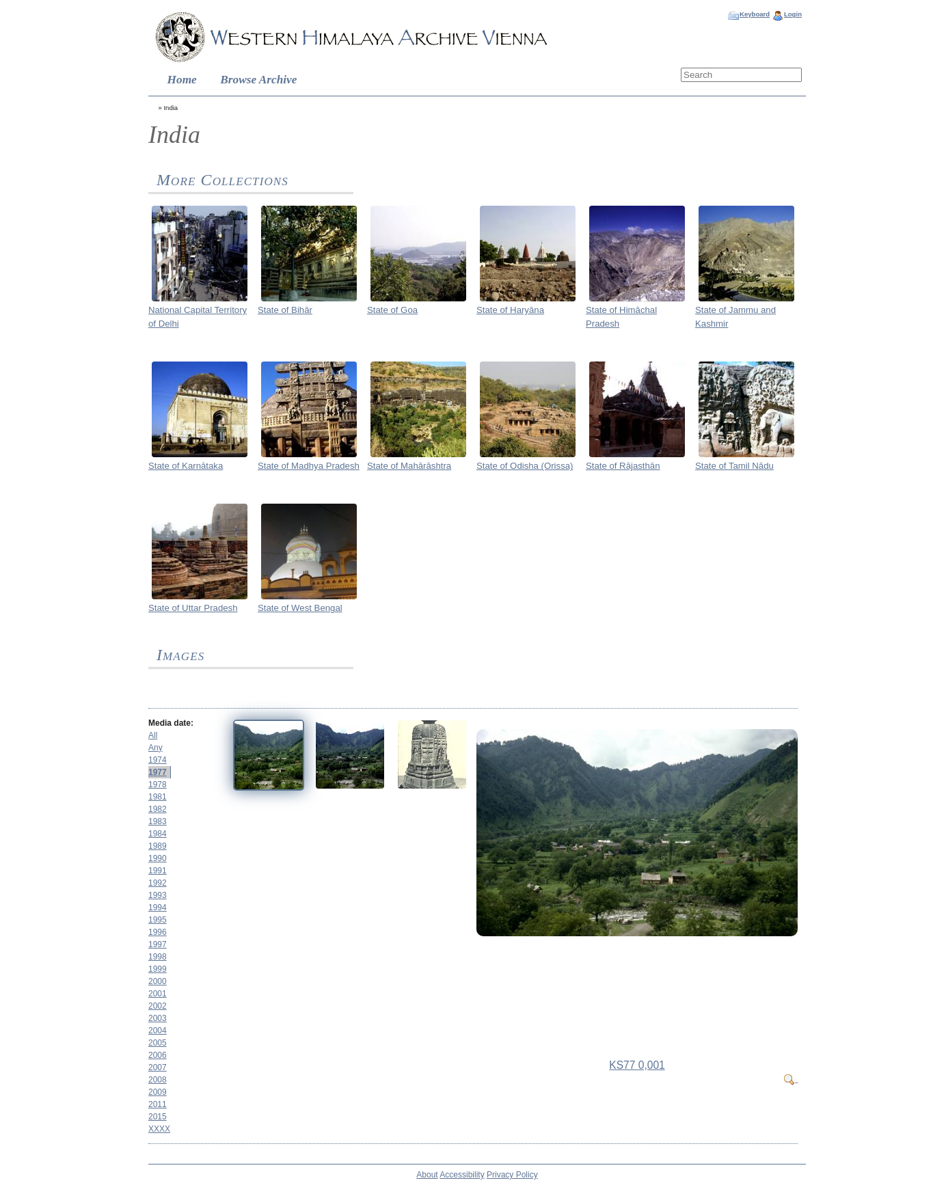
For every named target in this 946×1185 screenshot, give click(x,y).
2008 (157, 1080)
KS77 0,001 (637, 1065)
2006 (157, 1055)
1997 (157, 944)
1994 (157, 907)
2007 (157, 1067)
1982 (157, 809)
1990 (157, 858)
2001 (157, 993)
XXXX (159, 1129)
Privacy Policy (512, 1175)
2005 (157, 1043)
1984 (157, 834)
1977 (157, 772)
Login (793, 14)
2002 (157, 1006)
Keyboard (755, 14)
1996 (157, 932)
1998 (157, 957)
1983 (157, 821)
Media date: (170, 723)
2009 (157, 1092)
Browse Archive (258, 79)
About (426, 1175)
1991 (157, 870)
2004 (157, 1030)
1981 (157, 797)
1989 (157, 846)
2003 (157, 1018)
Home (182, 79)
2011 (157, 1104)
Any (155, 747)
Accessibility (462, 1175)
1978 (157, 784)
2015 (157, 1116)
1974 (157, 760)
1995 (157, 920)
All (152, 735)
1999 (157, 969)
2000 (157, 981)
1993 (157, 895)
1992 (157, 883)
